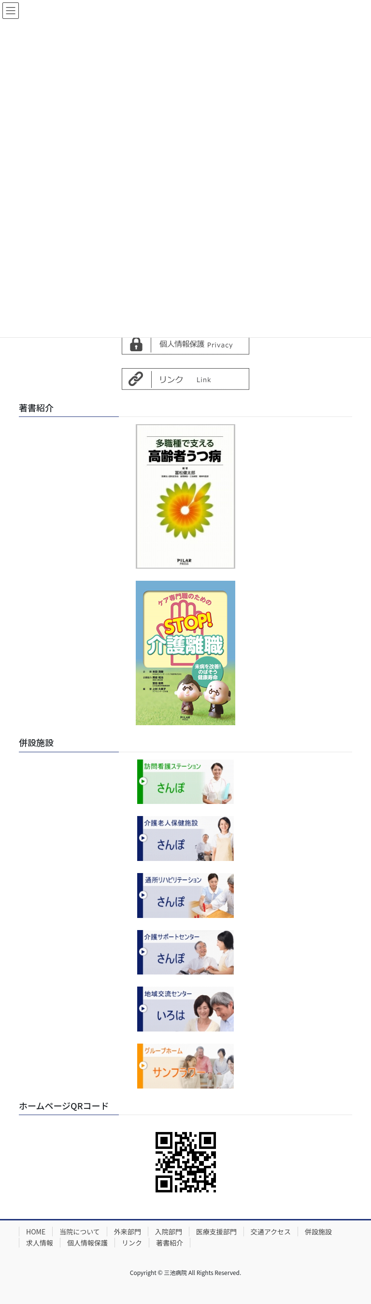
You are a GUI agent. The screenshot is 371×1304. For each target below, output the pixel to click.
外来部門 (127, 1231)
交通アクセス (271, 1231)
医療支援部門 (216, 1231)
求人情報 (39, 1242)
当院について (79, 1231)
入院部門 (168, 1231)
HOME (35, 1231)
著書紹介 (169, 1242)
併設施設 (318, 1231)
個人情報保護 (87, 1242)
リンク (132, 1242)
